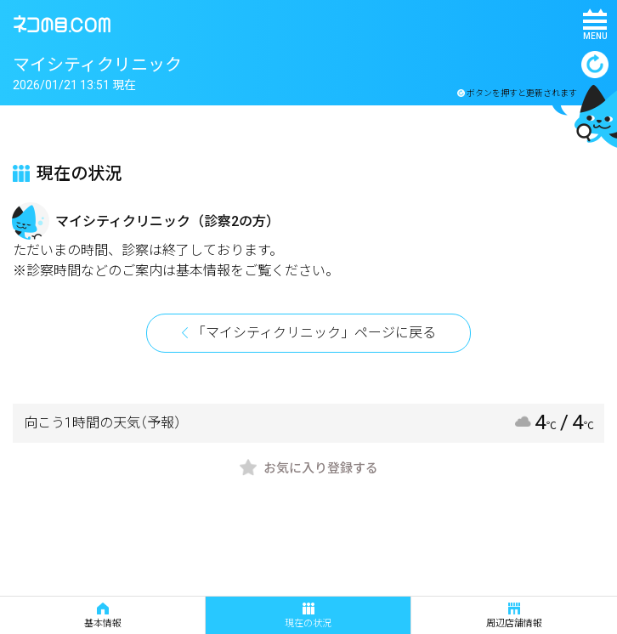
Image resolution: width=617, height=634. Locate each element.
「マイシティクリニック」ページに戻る (314, 333)
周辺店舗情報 (514, 616)
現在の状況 (308, 616)
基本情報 (103, 616)
